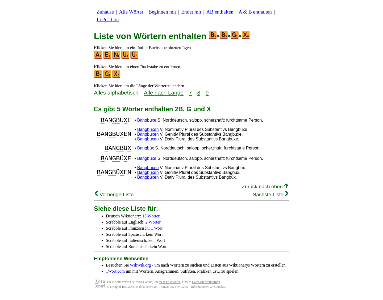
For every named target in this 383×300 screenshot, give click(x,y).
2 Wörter (153, 227)
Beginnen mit (162, 12)
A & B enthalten (255, 12)
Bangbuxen (148, 131)
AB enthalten (220, 12)
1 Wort (156, 233)
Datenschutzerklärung (206, 287)
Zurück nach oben (265, 191)
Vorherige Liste (114, 199)
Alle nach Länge (164, 92)
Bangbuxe (146, 121)
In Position (108, 19)
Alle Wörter (131, 12)
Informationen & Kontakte (208, 291)
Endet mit (191, 12)
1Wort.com (115, 276)
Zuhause (105, 12)
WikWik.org (140, 270)
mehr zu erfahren (170, 287)
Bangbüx (145, 150)
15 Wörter (151, 220)
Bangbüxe (146, 162)
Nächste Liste (270, 199)
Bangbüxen (148, 172)
